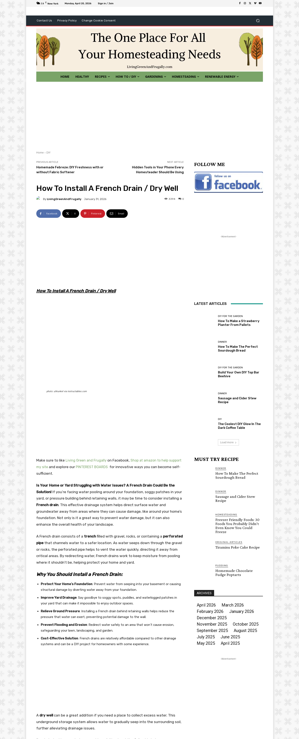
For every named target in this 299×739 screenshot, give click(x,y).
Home (40, 152)
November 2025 (212, 624)
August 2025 (245, 630)
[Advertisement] (149, 113)
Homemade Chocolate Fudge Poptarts (234, 572)
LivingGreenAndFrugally (64, 199)
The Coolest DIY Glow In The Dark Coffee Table (239, 426)
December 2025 (212, 617)
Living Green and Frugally (86, 460)
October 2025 (245, 624)
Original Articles (228, 542)
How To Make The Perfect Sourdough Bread (238, 348)
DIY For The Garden (230, 316)
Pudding (221, 565)
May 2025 (206, 643)
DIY (48, 152)
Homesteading (226, 514)
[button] (258, 21)
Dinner (222, 342)
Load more (228, 442)
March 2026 (233, 605)
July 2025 (206, 636)
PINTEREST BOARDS (92, 467)
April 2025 (230, 643)
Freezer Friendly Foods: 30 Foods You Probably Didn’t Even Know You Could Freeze (237, 525)
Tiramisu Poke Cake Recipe (237, 547)
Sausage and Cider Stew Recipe (235, 498)
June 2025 (230, 636)
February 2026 (210, 611)
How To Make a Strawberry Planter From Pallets (239, 323)
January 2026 (241, 611)
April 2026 (206, 605)
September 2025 (212, 630)
